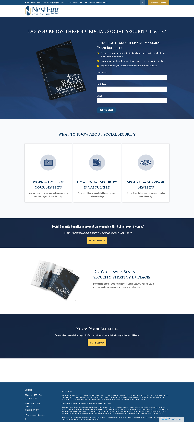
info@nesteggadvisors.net (96, 2)
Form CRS (68, 391)
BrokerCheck (106, 403)
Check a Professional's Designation (85, 399)
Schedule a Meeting (158, 2)
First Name (101, 72)
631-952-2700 (74, 2)
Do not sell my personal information (88, 419)
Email (99, 95)
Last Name (101, 84)
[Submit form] (106, 110)
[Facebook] (142, 2)
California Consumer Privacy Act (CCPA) (126, 417)
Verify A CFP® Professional (77, 397)
